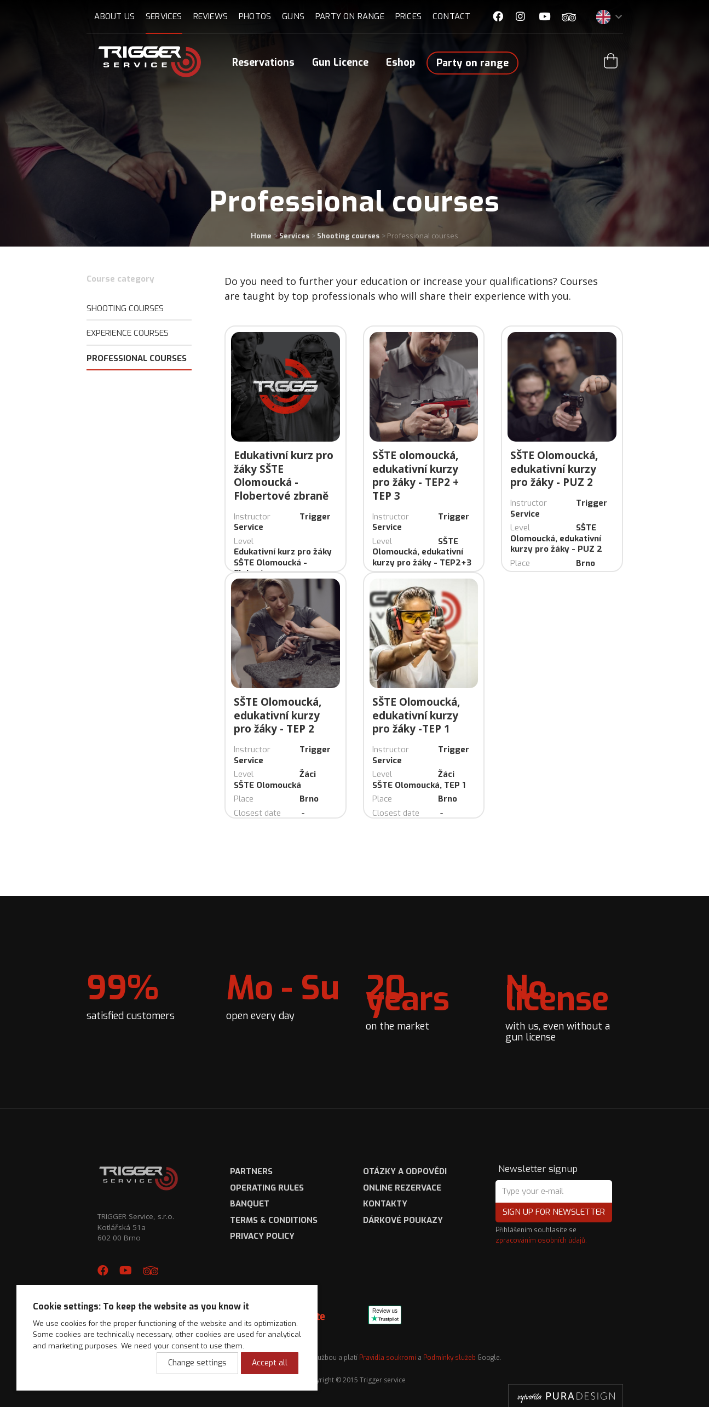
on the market (424, 999)
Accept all (269, 1363)
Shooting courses (348, 236)
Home (261, 236)
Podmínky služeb (449, 1357)
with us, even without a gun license (564, 1005)
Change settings (197, 1363)
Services (294, 236)
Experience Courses (128, 333)
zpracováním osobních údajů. (541, 1240)
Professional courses (137, 358)
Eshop (400, 62)
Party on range (472, 63)
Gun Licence (340, 62)
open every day (282, 994)
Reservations (263, 62)
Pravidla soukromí (387, 1357)
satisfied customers (131, 994)
